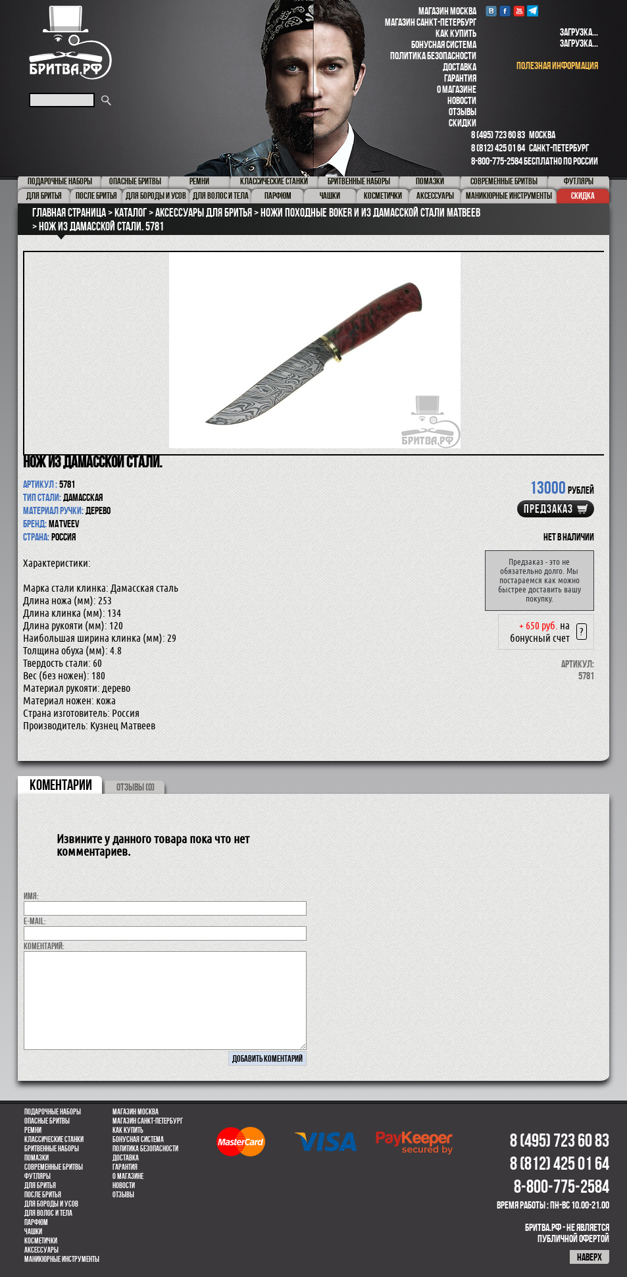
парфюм (36, 1222)
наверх (589, 1257)
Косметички (40, 1240)
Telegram (532, 10)
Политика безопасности (433, 55)
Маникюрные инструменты (61, 1259)
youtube (518, 10)
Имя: (31, 896)
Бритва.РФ (70, 42)
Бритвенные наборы (51, 1148)
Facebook (505, 10)
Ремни (32, 1130)
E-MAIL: (35, 921)
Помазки (36, 1157)
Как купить (456, 33)
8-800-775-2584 (496, 161)
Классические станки (54, 1139)
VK (491, 10)
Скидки (462, 122)
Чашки (33, 1231)
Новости (461, 100)
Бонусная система (443, 44)
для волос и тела (48, 1213)
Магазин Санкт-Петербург (430, 22)
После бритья (42, 1194)
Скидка (583, 195)
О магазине (456, 89)
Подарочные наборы (52, 1111)
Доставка (459, 66)
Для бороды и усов (51, 1204)
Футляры (37, 1176)
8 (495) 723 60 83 (498, 134)
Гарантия (460, 78)
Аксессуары (41, 1250)
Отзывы (462, 111)
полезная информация (557, 65)
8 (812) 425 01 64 (498, 147)
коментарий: (44, 946)
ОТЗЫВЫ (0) (135, 787)
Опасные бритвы (47, 1121)
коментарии (61, 784)
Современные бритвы (53, 1167)
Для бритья (40, 1185)
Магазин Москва (447, 10)
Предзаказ (548, 508)
